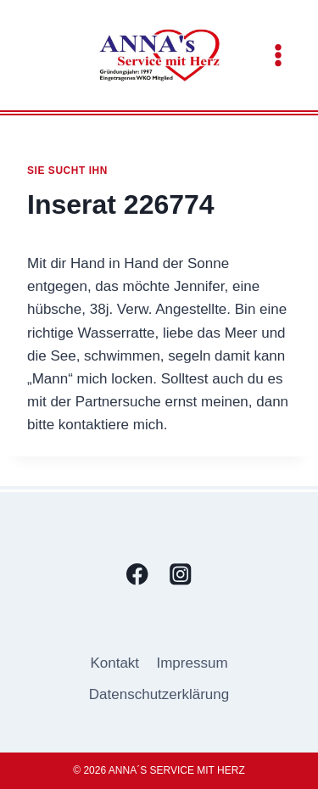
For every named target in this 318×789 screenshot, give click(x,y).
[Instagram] (181, 574)
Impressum (191, 663)
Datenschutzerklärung (159, 694)
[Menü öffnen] (278, 54)
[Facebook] (137, 574)
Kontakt (114, 663)
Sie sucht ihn (67, 170)
